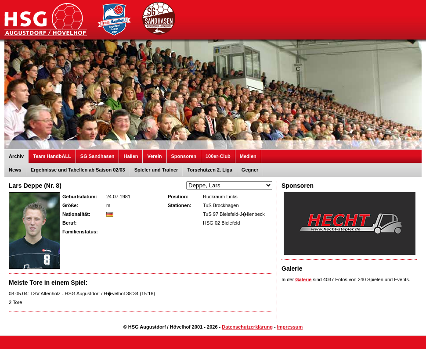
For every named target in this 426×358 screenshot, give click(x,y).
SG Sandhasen (97, 156)
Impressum (290, 326)
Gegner (250, 169)
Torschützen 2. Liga (209, 169)
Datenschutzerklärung (247, 326)
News (15, 169)
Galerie (303, 279)
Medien (248, 156)
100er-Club (218, 156)
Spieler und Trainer (156, 169)
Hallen (130, 156)
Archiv (16, 156)
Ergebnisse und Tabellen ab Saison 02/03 (78, 169)
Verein (154, 156)
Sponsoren (183, 156)
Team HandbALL (52, 156)
